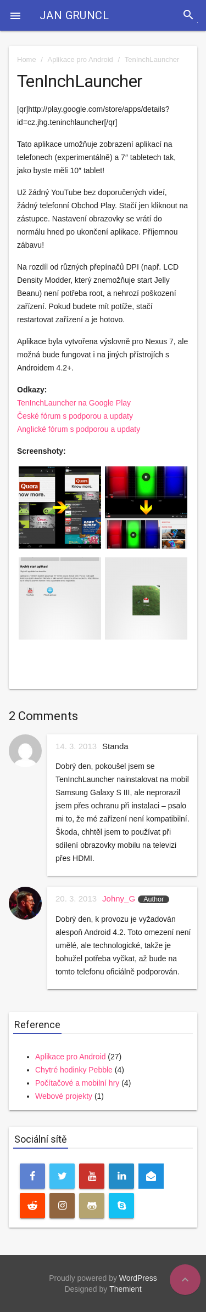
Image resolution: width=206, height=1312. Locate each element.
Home (26, 59)
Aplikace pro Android (80, 59)
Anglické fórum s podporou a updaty (78, 429)
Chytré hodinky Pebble (74, 1069)
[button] (15, 15)
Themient (125, 1289)
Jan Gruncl (74, 15)
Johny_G (118, 898)
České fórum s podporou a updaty (75, 416)
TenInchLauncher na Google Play (74, 402)
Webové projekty (63, 1096)
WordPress (138, 1278)
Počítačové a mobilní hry (77, 1083)
